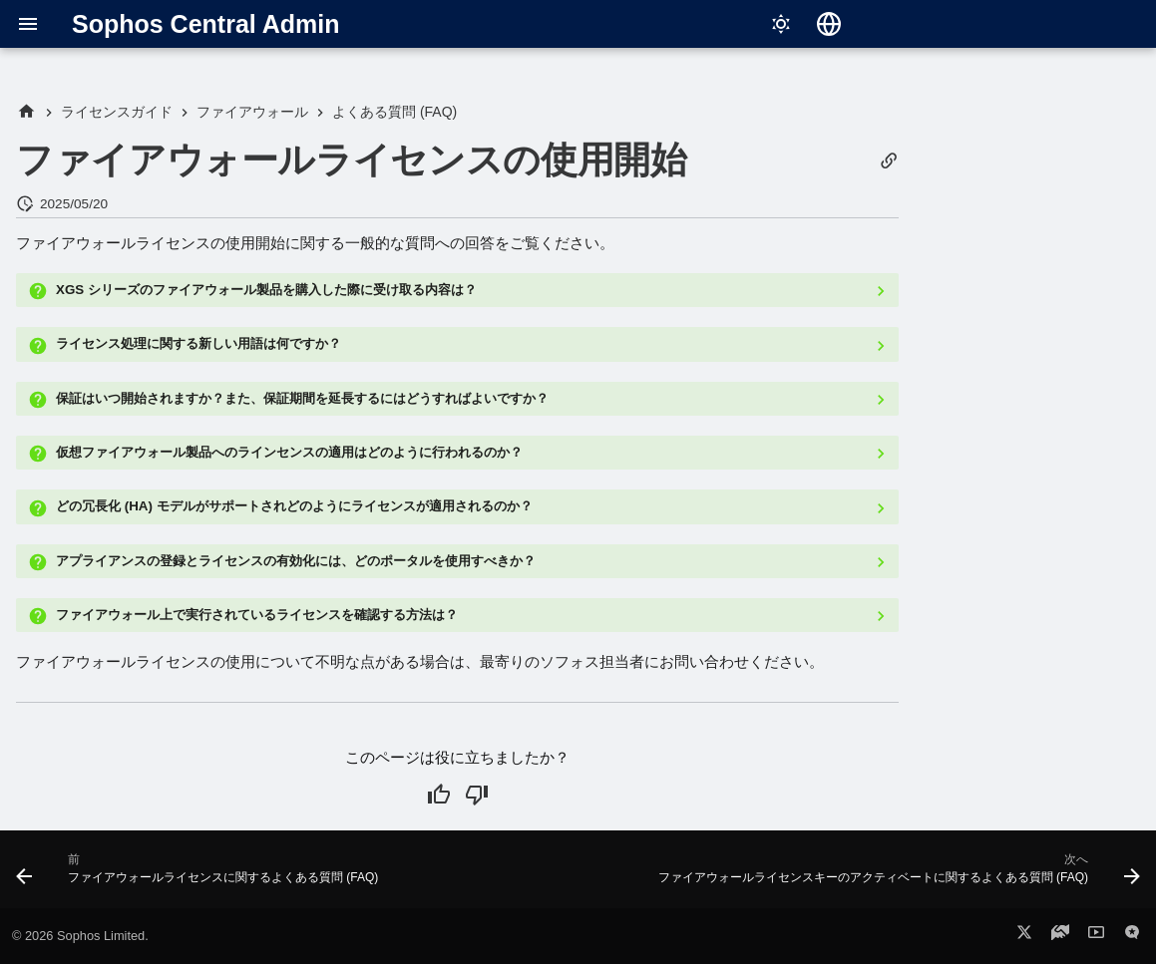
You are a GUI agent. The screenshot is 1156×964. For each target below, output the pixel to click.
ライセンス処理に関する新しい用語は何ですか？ (198, 343)
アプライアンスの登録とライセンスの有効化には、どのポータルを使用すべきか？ (296, 560)
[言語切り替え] (829, 24)
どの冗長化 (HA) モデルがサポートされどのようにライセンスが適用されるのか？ (294, 505)
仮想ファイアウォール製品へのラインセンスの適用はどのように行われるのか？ (289, 452)
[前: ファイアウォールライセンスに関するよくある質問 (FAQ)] (200, 875)
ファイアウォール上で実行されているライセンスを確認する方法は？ (257, 614)
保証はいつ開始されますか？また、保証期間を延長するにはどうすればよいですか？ (302, 398)
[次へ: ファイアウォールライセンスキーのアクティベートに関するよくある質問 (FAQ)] (895, 875)
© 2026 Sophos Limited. (80, 935)
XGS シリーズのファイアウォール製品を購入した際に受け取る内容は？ (266, 289)
